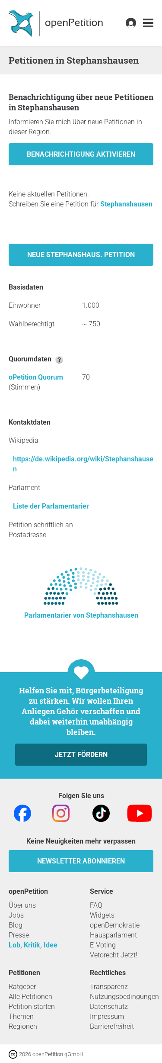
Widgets (102, 915)
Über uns (22, 905)
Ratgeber (22, 986)
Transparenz (109, 986)
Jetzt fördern (81, 755)
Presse (19, 935)
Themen (21, 1016)
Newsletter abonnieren (81, 861)
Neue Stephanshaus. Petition (81, 255)
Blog (15, 925)
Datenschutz (109, 1006)
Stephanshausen (126, 204)
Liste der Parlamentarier (51, 506)
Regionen (23, 1026)
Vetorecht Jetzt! (113, 955)
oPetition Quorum (36, 377)
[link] (148, 23)
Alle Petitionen (30, 996)
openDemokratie (115, 925)
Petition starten (32, 1006)
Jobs (16, 915)
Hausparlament (113, 935)
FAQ (96, 905)
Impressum (107, 1016)
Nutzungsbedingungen (124, 996)
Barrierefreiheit (112, 1026)
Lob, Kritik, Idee (33, 945)
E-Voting (103, 945)
